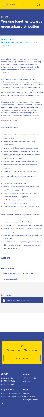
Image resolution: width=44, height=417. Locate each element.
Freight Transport (29, 273)
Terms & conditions (31, 396)
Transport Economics (10, 279)
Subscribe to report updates (11, 396)
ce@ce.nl (26, 381)
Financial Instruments (11, 273)
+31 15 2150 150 (29, 378)
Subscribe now (22, 358)
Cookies (26, 393)
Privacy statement (30, 399)
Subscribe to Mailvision (10, 393)
